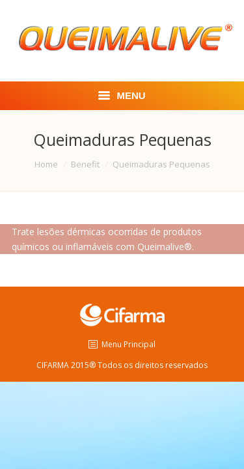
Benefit (85, 164)
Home (46, 164)
